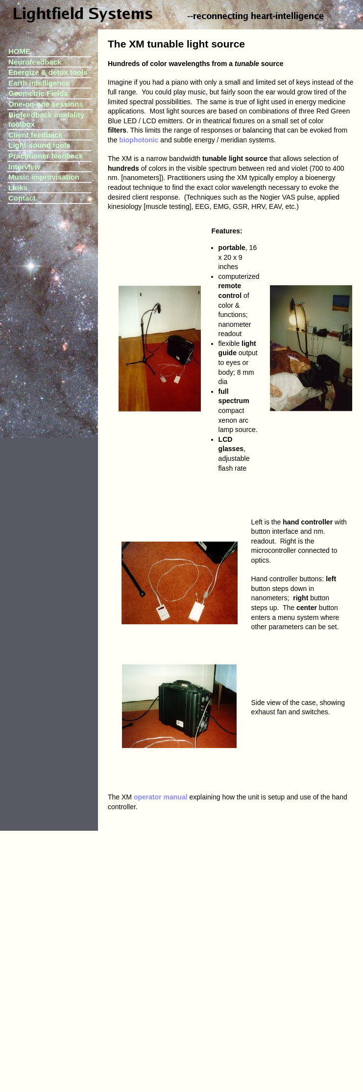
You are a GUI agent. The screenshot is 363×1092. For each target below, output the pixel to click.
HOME (19, 51)
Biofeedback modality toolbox (46, 120)
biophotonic (138, 140)
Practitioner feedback (45, 156)
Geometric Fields (38, 93)
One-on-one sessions (45, 104)
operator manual (161, 797)
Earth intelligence (39, 83)
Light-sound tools (39, 145)
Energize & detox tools (48, 72)
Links (17, 187)
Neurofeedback (34, 62)
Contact (22, 198)
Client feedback (35, 135)
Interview (24, 166)
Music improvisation (43, 177)
